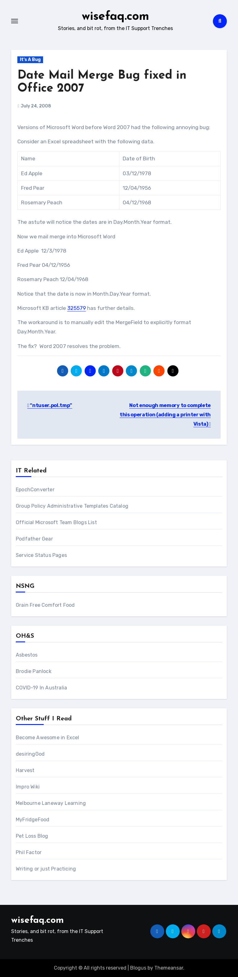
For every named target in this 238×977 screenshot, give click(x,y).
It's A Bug (30, 59)
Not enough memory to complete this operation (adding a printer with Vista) (165, 414)
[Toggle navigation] (14, 21)
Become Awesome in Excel (47, 737)
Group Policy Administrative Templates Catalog (72, 506)
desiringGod (30, 754)
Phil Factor (29, 852)
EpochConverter (35, 489)
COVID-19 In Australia (41, 687)
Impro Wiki (28, 786)
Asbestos (27, 655)
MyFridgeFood (32, 819)
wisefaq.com (115, 17)
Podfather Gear (34, 538)
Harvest (25, 770)
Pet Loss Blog (32, 836)
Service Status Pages (41, 555)
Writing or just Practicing (46, 868)
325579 (76, 308)
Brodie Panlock (33, 671)
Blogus (138, 967)
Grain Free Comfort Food (45, 605)
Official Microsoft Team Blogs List (56, 522)
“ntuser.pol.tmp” (49, 405)
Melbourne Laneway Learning (51, 803)
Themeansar (168, 967)
